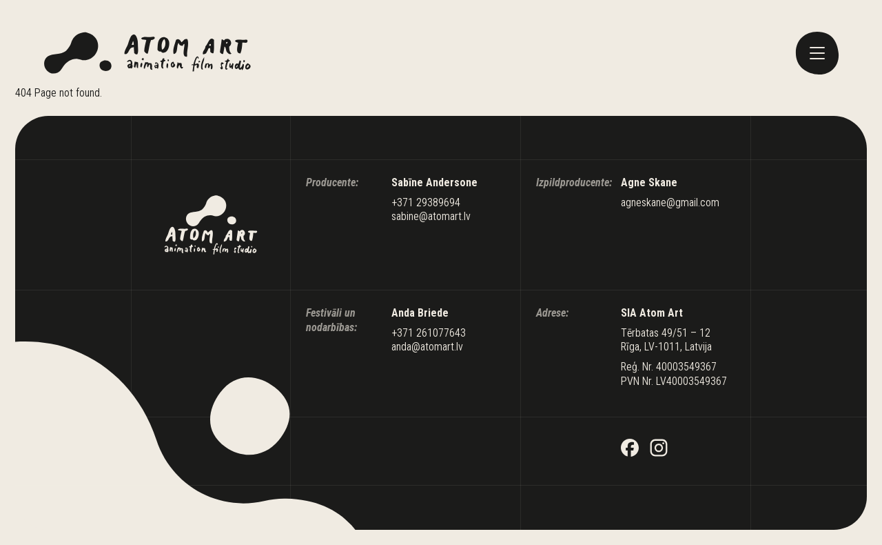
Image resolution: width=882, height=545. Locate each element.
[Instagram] (659, 449)
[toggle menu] (817, 53)
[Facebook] (630, 449)
